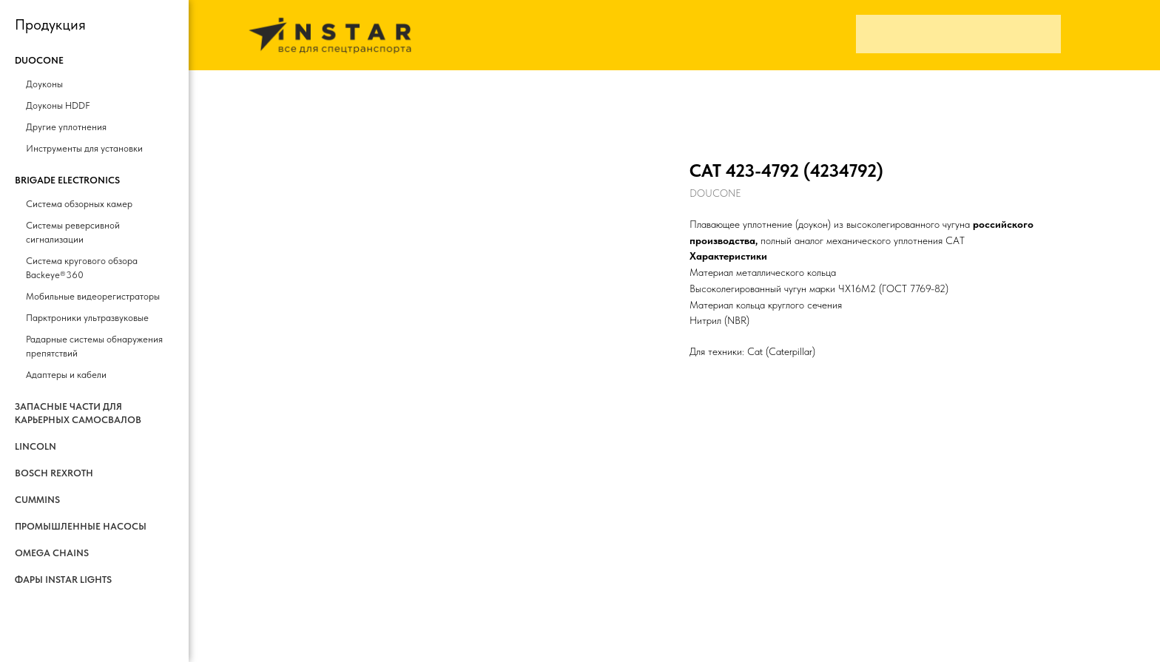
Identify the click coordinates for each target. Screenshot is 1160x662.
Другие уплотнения (66, 126)
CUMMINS (37, 499)
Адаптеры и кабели (66, 374)
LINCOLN (35, 446)
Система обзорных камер (79, 203)
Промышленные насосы (80, 526)
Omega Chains (52, 552)
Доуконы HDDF (58, 105)
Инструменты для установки (84, 148)
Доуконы (44, 83)
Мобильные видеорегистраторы (93, 296)
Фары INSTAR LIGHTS (63, 579)
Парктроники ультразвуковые (87, 317)
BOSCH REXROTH (54, 473)
